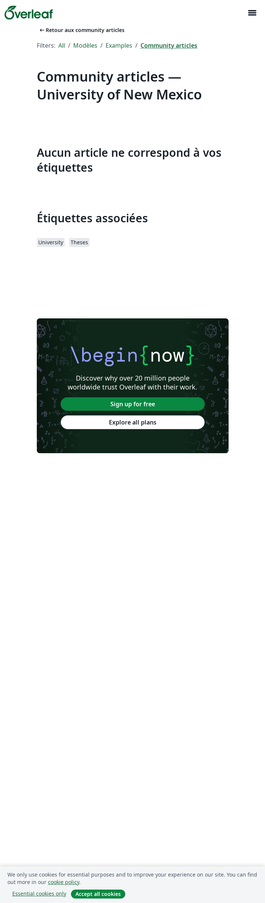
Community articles (168, 45)
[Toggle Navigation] (252, 12)
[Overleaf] (28, 12)
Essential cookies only (39, 893)
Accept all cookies (98, 893)
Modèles (85, 45)
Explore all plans (132, 422)
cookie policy (63, 881)
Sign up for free (132, 404)
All (61, 45)
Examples (119, 45)
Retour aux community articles (81, 30)
